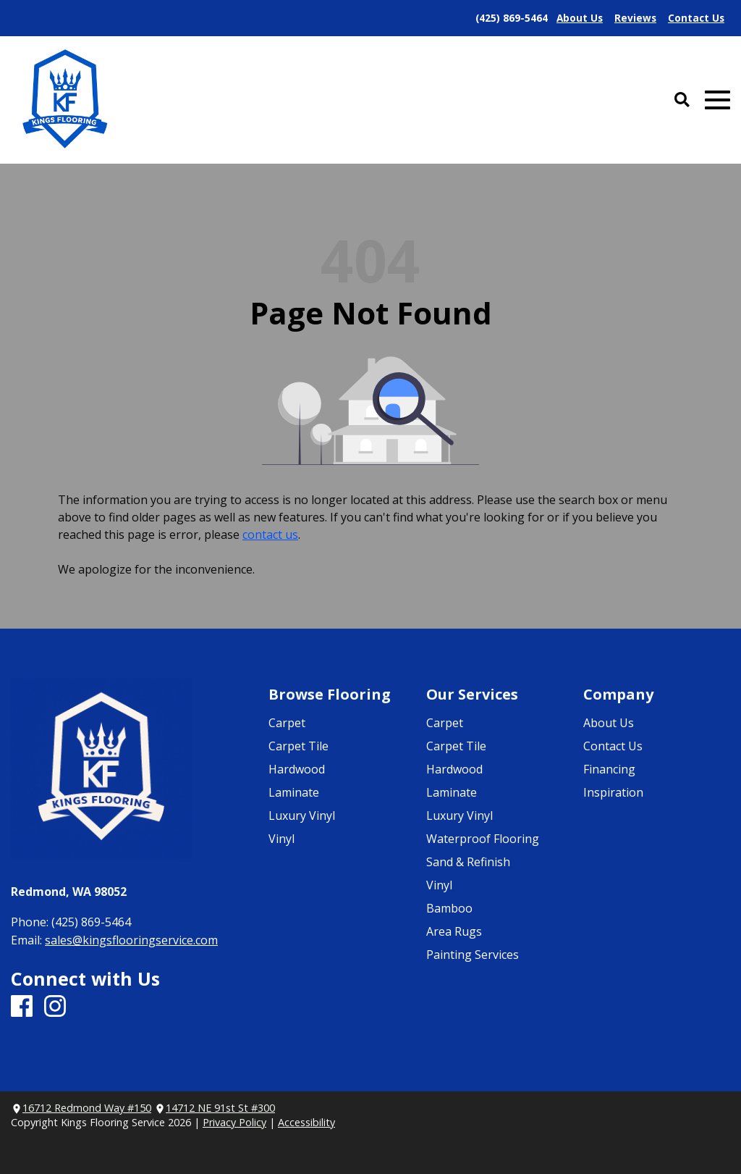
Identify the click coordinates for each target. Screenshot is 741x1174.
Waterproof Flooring (482, 838)
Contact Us (613, 746)
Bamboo (449, 908)
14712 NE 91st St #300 (220, 1108)
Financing (609, 769)
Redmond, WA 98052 (69, 892)
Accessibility (306, 1122)
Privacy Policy (234, 1122)
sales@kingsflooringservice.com (131, 940)
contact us (270, 534)
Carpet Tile (298, 746)
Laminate (293, 792)
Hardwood (296, 769)
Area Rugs (454, 931)
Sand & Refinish (468, 862)
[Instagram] (55, 1006)
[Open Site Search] (682, 100)
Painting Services (472, 954)
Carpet (286, 723)
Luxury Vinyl (301, 815)
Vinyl (281, 838)
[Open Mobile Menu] (717, 100)
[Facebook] (22, 1006)
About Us (608, 723)
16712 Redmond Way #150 (86, 1108)
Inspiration (613, 792)
